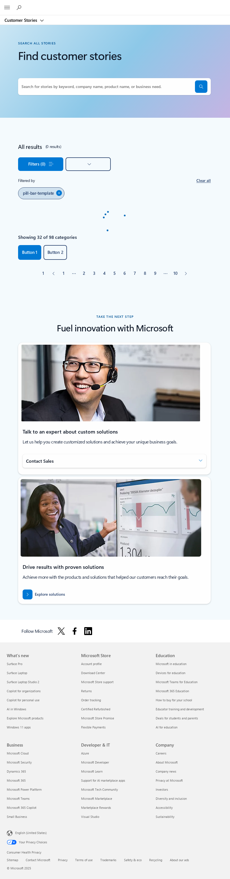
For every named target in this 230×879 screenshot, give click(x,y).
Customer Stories (21, 20)
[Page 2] (83, 273)
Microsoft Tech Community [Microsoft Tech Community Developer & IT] (99, 789)
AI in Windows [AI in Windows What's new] (16, 709)
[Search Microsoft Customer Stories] (20, 7)
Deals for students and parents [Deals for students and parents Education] (177, 718)
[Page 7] (134, 273)
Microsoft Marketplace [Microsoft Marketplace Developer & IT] (96, 798)
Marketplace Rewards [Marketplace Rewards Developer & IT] (96, 807)
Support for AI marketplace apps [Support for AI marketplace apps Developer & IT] (103, 780)
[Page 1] (63, 273)
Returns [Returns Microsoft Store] (86, 691)
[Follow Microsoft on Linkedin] (88, 631)
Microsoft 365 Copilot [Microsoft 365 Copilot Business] (21, 807)
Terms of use (84, 860)
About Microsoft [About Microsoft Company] (167, 762)
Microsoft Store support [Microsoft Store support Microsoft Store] (97, 682)
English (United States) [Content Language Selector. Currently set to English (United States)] (31, 833)
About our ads (179, 860)
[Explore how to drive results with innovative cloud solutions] (44, 594)
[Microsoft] (114, 4)
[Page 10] (175, 273)
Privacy (63, 860)
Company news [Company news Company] (166, 771)
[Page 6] (124, 273)
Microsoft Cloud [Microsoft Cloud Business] (18, 753)
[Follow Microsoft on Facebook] (74, 631)
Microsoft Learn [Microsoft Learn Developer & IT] (92, 771)
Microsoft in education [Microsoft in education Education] (171, 664)
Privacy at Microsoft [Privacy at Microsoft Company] (169, 780)
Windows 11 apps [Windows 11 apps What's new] (19, 727)
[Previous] (53, 273)
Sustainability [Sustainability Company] (165, 816)
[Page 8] (144, 273)
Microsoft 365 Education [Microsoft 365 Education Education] (172, 691)
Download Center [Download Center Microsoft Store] (93, 673)
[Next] (185, 273)
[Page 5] (114, 273)
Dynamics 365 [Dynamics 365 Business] (16, 771)
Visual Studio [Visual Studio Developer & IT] (90, 816)
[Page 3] (94, 273)
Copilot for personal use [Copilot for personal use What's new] (23, 700)
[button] (201, 86)
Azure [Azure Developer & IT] (85, 753)
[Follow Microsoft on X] (61, 631)
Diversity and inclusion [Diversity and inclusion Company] (171, 798)
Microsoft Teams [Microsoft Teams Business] (18, 798)
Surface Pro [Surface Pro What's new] (14, 664)
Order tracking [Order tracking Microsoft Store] (91, 700)
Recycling (155, 860)
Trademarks (108, 860)
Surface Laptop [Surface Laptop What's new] (17, 673)
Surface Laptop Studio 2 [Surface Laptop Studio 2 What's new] (23, 682)
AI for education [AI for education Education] (166, 727)
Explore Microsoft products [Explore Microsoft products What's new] (25, 718)
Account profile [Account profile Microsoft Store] (91, 664)
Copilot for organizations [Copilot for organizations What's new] (24, 691)
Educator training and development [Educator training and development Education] (180, 709)
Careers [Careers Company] (161, 753)
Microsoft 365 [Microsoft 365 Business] (16, 780)
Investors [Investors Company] (162, 789)
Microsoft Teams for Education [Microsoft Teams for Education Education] (177, 682)
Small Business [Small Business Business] (17, 816)
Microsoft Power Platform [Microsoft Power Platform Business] (24, 789)
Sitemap (12, 860)
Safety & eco (133, 860)
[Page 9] (155, 273)
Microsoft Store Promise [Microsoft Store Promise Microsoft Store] (97, 718)
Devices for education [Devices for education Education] (170, 673)
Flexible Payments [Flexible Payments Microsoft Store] (93, 727)
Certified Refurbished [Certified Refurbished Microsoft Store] (95, 709)
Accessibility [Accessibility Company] (164, 807)
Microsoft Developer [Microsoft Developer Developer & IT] (95, 762)
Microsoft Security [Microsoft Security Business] (19, 762)
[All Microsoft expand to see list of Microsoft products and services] (7, 7)
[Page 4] (104, 273)
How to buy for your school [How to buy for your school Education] (174, 700)
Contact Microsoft (38, 860)
